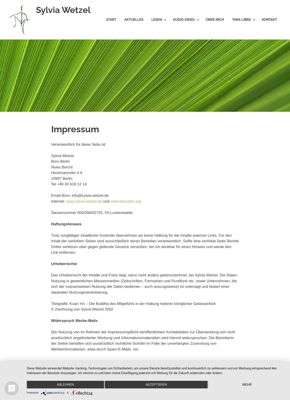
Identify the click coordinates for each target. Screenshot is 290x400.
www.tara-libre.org (125, 201)
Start (111, 20)
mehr (247, 385)
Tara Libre (244, 20)
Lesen (159, 20)
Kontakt (269, 20)
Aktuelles (133, 20)
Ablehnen (65, 385)
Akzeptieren (156, 385)
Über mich (215, 20)
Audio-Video (186, 20)
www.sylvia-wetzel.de (84, 201)
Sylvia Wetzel (63, 10)
